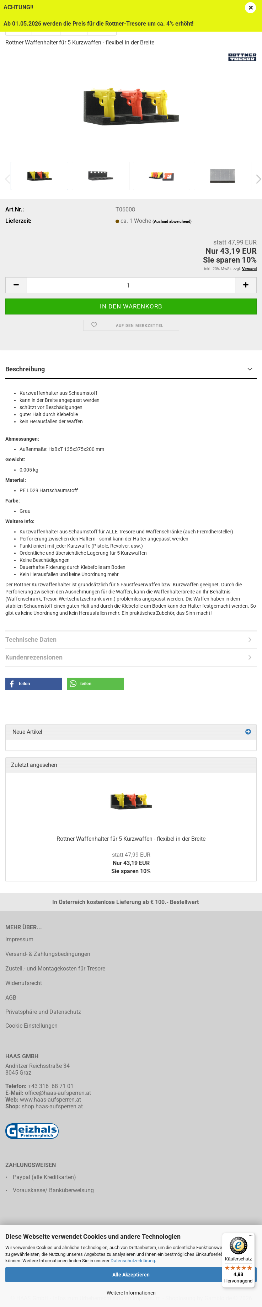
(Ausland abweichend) (172, 221)
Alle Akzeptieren (131, 1275)
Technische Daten (31, 639)
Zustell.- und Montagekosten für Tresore (55, 968)
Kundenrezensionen (34, 657)
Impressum (19, 939)
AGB (10, 997)
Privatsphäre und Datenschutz (43, 1012)
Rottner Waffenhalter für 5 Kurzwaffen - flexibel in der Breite (131, 838)
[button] (16, 285)
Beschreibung (25, 369)
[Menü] (250, 1237)
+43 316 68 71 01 (51, 1086)
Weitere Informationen (131, 1293)
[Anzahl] (131, 285)
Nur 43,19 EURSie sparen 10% (131, 863)
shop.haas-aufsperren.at (52, 1106)
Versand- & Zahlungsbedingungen (47, 954)
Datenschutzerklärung (133, 1260)
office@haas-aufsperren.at (58, 1093)
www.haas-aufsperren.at (50, 1099)
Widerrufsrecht (23, 983)
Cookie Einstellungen (31, 1025)
